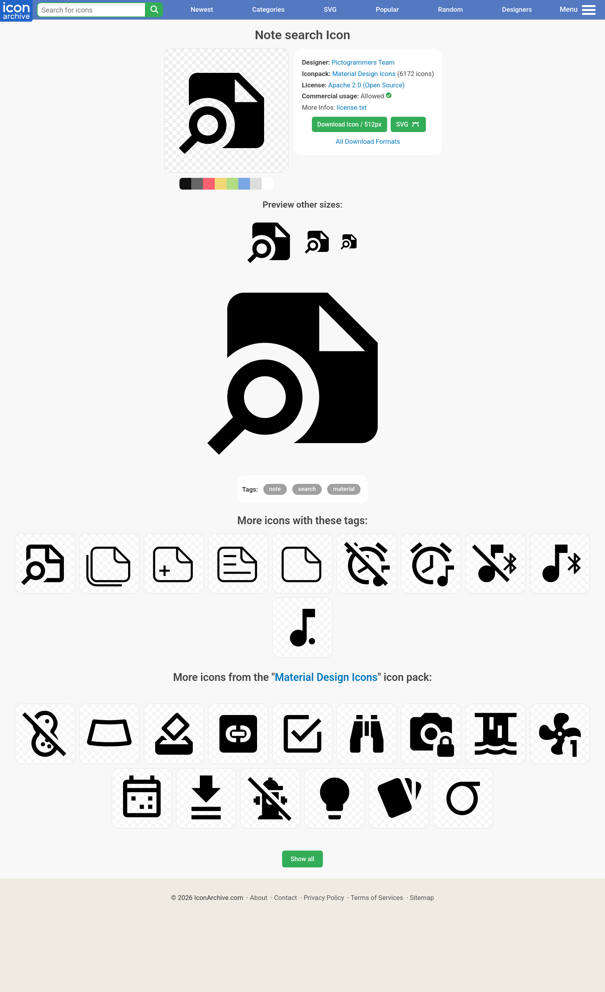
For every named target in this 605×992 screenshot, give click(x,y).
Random (450, 9)
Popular (387, 9)
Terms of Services (377, 897)
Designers (517, 9)
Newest (201, 9)
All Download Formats (368, 141)
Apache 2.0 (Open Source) (366, 85)
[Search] (154, 9)
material (344, 488)
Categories (268, 9)
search (307, 488)
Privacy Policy (324, 897)
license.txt (351, 107)
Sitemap (422, 897)
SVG (330, 9)
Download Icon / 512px (349, 124)
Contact (285, 897)
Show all (302, 859)
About (259, 897)
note (275, 488)
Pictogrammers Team (363, 62)
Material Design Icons (364, 74)
